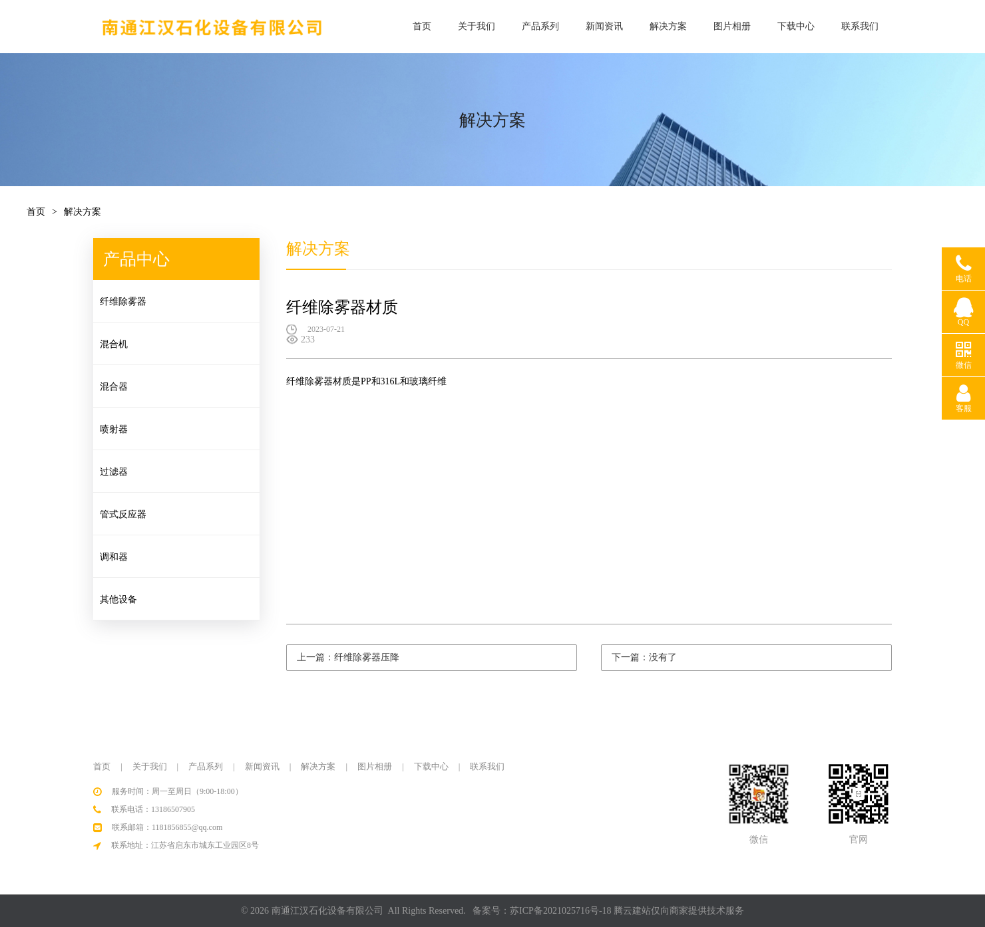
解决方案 (668, 26)
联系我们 (860, 26)
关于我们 (476, 26)
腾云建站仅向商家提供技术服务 (679, 911)
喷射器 (114, 429)
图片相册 (732, 26)
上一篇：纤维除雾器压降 (348, 657)
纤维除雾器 (123, 302)
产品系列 (540, 26)
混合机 (114, 344)
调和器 (114, 557)
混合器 (114, 387)
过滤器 (114, 472)
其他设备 (118, 599)
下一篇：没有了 (644, 657)
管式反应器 (123, 514)
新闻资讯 (604, 26)
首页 (422, 26)
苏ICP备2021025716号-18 (560, 911)
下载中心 (796, 26)
